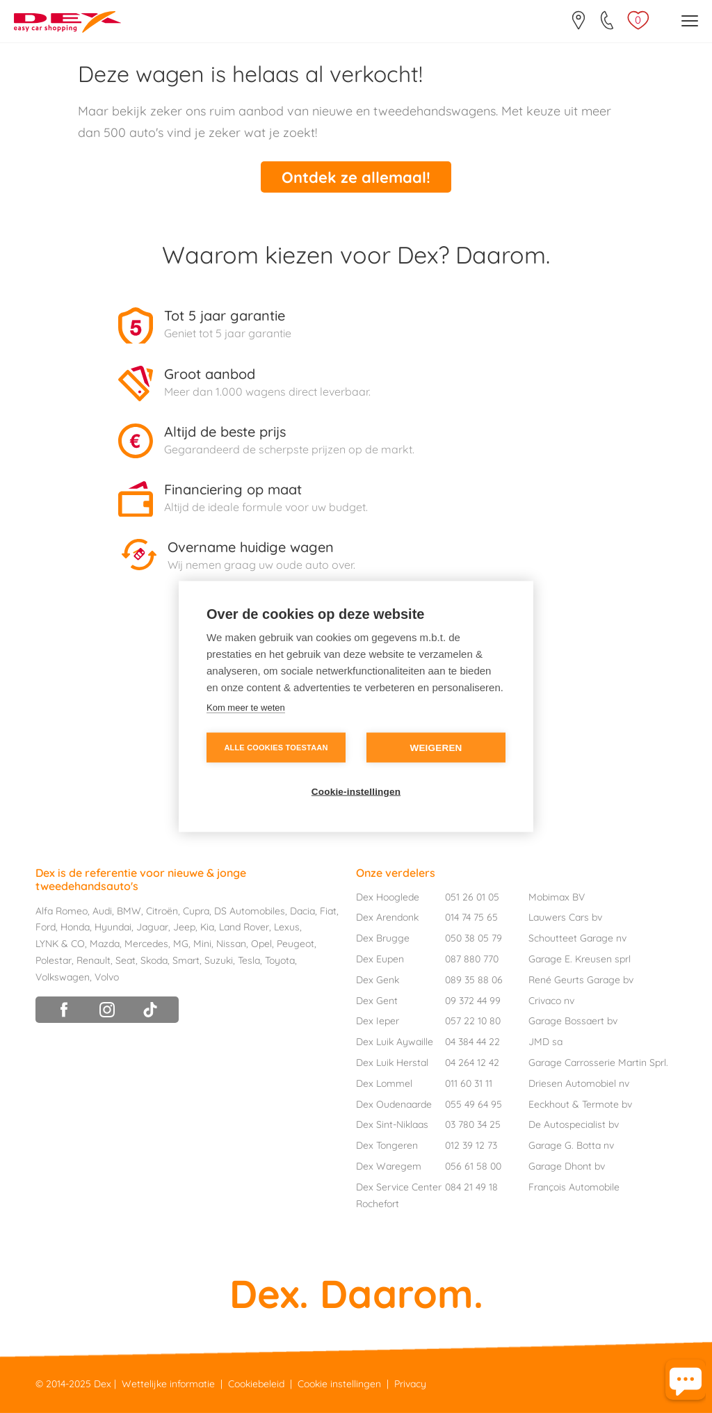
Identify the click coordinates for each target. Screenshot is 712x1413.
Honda (75, 927)
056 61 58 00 (473, 1166)
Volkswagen (62, 977)
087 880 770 (472, 959)
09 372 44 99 (473, 1000)
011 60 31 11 (468, 1083)
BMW (129, 911)
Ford (45, 927)
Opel (261, 943)
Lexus (287, 927)
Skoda (154, 960)
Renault (93, 960)
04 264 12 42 (472, 1062)
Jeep (184, 927)
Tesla (249, 960)
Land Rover (244, 927)
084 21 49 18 (471, 1187)
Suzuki (218, 960)
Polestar (53, 960)
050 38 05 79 (473, 938)
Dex (102, 1384)
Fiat (328, 911)
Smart (186, 960)
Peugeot (295, 943)
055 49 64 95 (473, 1104)
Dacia (302, 911)
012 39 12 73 (471, 1145)
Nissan (231, 943)
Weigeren (436, 748)
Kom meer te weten (246, 707)
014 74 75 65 (471, 917)
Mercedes (146, 943)
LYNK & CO (60, 943)
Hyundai (113, 927)
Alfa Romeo (61, 911)
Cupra (196, 911)
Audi (102, 911)
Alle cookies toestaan (275, 747)
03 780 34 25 (473, 1124)
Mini (202, 943)
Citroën (162, 911)
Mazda (105, 943)
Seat (125, 960)
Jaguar (152, 927)
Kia (207, 927)
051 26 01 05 (472, 897)
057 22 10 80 (473, 1021)
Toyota (280, 960)
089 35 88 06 (474, 980)
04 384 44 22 (472, 1041)
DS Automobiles (249, 911)
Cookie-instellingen (356, 791)
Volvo (107, 977)
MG (180, 943)
